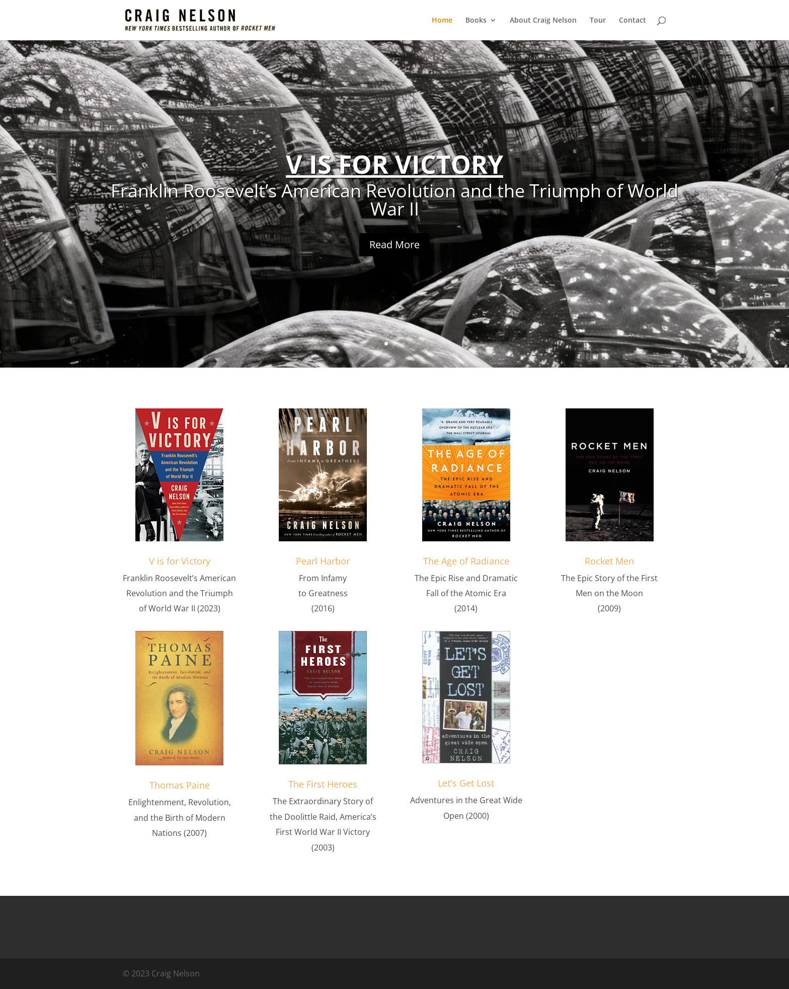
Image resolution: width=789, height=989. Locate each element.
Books (476, 21)
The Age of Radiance (466, 561)
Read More (394, 244)
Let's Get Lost (466, 783)
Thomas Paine (179, 785)
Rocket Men (609, 561)
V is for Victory (179, 561)
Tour (598, 21)
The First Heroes (322, 784)
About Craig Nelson (543, 21)
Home (442, 21)
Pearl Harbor (323, 561)
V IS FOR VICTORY (394, 164)
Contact (632, 21)
